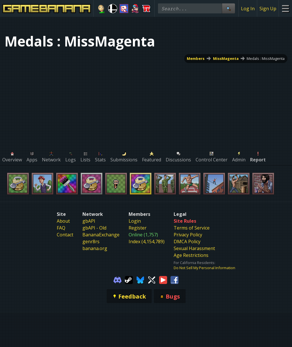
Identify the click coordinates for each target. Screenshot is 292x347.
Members (196, 58)
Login (135, 221)
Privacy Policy (188, 235)
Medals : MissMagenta (266, 58)
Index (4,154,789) (147, 241)
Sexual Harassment (194, 248)
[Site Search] (228, 8)
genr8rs (91, 241)
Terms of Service (192, 228)
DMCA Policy (187, 241)
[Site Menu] (285, 8)
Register (138, 228)
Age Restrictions (191, 255)
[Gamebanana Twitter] (151, 279)
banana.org (94, 248)
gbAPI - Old (94, 228)
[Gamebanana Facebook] (174, 279)
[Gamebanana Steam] (128, 279)
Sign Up (267, 8)
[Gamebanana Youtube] (163, 279)
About (63, 221)
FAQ (61, 228)
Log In (248, 8)
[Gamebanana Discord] (117, 279)
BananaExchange (100, 235)
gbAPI (88, 221)
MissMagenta (226, 58)
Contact (65, 235)
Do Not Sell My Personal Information (204, 267)
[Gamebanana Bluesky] (140, 279)
